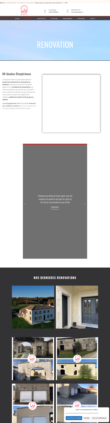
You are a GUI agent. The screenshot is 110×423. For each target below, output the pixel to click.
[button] (25, 210)
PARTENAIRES (81, 18)
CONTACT (92, 18)
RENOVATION (28, 18)
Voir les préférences (99, 418)
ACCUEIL (17, 18)
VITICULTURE (54, 18)
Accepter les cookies (74, 418)
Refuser (86, 418)
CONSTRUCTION (41, 18)
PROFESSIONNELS (67, 18)
